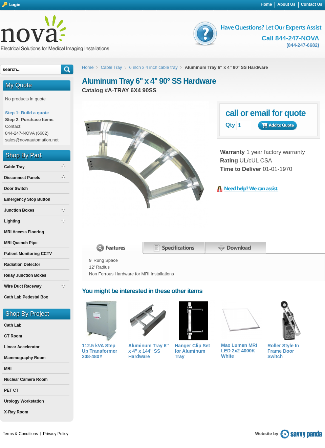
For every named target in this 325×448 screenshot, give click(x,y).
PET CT (11, 390)
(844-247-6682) (302, 45)
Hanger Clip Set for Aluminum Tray (192, 351)
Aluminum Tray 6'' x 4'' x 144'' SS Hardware (148, 351)
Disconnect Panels (22, 177)
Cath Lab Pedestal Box (26, 297)
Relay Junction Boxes (25, 275)
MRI (8, 368)
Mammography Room (25, 357)
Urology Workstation (24, 401)
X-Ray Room (16, 412)
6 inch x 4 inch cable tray (153, 67)
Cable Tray (111, 67)
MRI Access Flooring (24, 232)
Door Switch (16, 188)
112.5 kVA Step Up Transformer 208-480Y (99, 351)
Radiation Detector (22, 264)
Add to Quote (277, 125)
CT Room (13, 336)
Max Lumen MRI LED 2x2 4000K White (239, 351)
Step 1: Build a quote (27, 112)
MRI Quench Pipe (21, 242)
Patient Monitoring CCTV (28, 253)
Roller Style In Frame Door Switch (283, 351)
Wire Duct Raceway (23, 286)
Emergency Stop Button (27, 199)
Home (88, 67)
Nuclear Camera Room (26, 379)
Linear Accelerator (22, 347)
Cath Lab (12, 325)
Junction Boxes (19, 210)
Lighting (12, 221)
